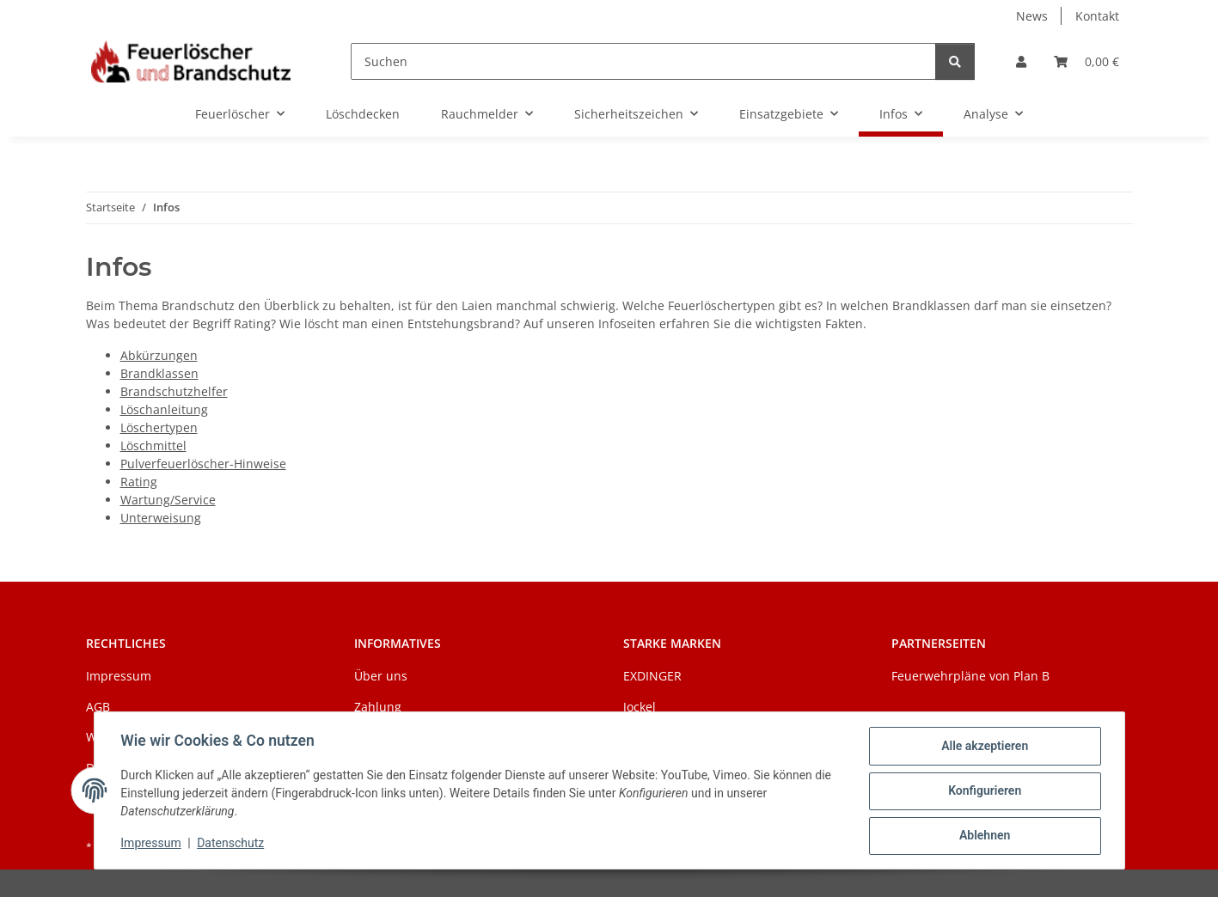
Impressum (152, 844)
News (1032, 16)
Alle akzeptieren (983, 747)
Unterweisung (160, 518)
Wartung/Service (168, 499)
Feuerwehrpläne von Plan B (970, 676)
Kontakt (1097, 16)
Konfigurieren (983, 791)
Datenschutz (231, 844)
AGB (98, 707)
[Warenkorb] (1086, 61)
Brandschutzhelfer (174, 391)
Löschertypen (159, 427)
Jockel (639, 707)
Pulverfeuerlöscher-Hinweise (203, 463)
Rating (138, 481)
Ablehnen (983, 836)
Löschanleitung (164, 409)
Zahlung (377, 707)
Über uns (380, 676)
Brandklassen (159, 373)
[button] (1021, 61)
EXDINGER (652, 676)
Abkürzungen (159, 355)
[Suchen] (643, 61)
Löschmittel (153, 445)
